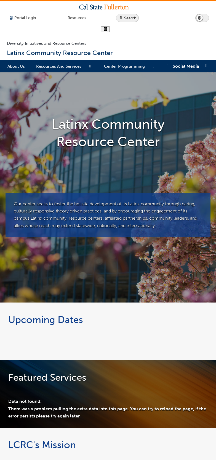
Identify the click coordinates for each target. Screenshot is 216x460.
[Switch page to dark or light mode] (202, 18)
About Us (16, 66)
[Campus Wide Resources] (77, 18)
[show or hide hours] (105, 29)
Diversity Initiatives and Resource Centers (46, 43)
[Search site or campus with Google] (127, 18)
